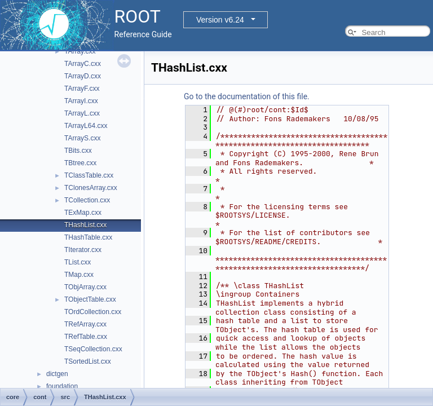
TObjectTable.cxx (90, 299)
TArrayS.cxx (82, 138)
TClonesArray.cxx (90, 188)
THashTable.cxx (88, 237)
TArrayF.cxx (81, 88)
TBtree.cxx (80, 163)
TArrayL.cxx (82, 113)
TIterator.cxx (82, 250)
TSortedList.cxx (87, 361)
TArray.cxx (80, 51)
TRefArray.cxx (85, 324)
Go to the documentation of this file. (247, 96)
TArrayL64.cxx (85, 126)
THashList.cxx (85, 225)
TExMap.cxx (82, 213)
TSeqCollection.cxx (93, 349)
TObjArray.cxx (85, 287)
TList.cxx (77, 262)
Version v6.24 (220, 19)
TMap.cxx (79, 275)
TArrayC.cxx (82, 64)
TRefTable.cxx (85, 337)
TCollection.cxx (87, 200)
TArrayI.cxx (81, 101)
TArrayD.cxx (82, 76)
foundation (62, 386)
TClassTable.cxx (88, 175)
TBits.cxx (78, 151)
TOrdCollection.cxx (92, 312)
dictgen (57, 374)
